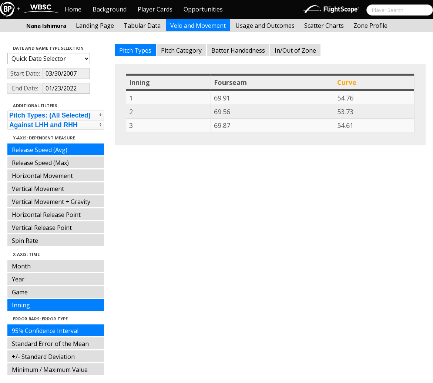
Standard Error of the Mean (50, 344)
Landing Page (95, 26)
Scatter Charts (324, 26)
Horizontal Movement (42, 176)
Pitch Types (135, 50)
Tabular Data (142, 26)
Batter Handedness (238, 50)
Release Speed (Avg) (39, 150)
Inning (21, 305)
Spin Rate (25, 241)
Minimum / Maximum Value (50, 370)
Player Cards (155, 9)
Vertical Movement (38, 189)
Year (18, 279)
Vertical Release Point (42, 228)
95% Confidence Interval (45, 331)
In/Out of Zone (295, 50)
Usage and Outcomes (265, 26)
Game (20, 292)
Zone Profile (370, 26)
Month (21, 266)
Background (110, 9)
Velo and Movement (198, 26)
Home (73, 9)
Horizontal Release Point (46, 215)
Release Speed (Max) (40, 163)
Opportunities (203, 9)
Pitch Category (181, 50)
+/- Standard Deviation (43, 357)
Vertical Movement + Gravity (51, 202)
